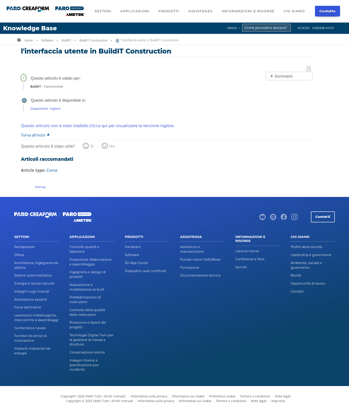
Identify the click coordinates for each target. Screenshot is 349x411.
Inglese (55, 108)
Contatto (327, 11)
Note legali (283, 396)
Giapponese (39, 108)
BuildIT (67, 40)
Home (29, 40)
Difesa (19, 255)
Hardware (133, 247)
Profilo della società (306, 247)
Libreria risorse (247, 251)
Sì (92, 146)
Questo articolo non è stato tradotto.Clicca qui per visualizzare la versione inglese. (98, 125)
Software (47, 40)
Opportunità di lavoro (308, 283)
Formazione (189, 268)
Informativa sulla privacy (149, 396)
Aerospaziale (24, 247)
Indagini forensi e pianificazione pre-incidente (84, 365)
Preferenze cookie (222, 396)
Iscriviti (241, 267)
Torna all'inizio (33, 135)
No (112, 146)
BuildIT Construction (93, 40)
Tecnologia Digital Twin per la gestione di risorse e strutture (91, 340)
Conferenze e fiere (249, 259)
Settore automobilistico (33, 275)
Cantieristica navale (30, 328)
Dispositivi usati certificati (145, 271)
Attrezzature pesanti (30, 299)
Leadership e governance (311, 255)
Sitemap (40, 187)
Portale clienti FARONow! (200, 260)
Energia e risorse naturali (34, 283)
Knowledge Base (30, 28)
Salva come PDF (308, 69)
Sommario (283, 76)
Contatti (322, 217)
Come (52, 170)
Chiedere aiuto (323, 28)
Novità (296, 275)
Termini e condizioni (255, 396)
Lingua (232, 28)
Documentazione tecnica (200, 275)
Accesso (304, 28)
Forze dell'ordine (27, 307)
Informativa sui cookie (188, 396)
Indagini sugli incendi (31, 291)
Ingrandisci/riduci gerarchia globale (19, 39)
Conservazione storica (87, 352)
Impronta (278, 401)
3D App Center (136, 263)
